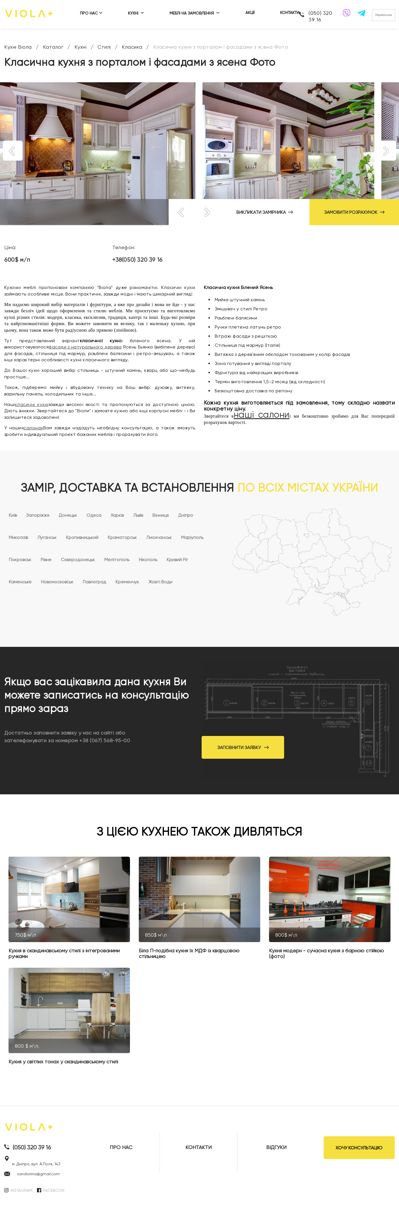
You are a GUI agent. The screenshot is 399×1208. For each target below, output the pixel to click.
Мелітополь (116, 559)
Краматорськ (122, 537)
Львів (138, 515)
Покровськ (20, 559)
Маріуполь (192, 537)
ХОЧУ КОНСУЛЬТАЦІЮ (359, 1147)
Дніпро (185, 515)
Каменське (20, 581)
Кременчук (127, 581)
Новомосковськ (57, 581)
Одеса (93, 515)
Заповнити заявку (243, 747)
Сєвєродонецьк (78, 559)
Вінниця (160, 515)
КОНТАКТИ (289, 12)
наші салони (262, 414)
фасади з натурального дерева (85, 347)
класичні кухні (31, 404)
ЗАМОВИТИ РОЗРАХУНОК (354, 212)
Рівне (46, 559)
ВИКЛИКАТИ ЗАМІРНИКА (264, 212)
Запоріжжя (37, 515)
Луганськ (47, 537)
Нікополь (148, 559)
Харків (117, 515)
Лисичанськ (159, 537)
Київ (13, 515)
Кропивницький (82, 537)
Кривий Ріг (177, 559)
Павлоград (94, 581)
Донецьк (68, 515)
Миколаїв (18, 537)
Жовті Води (160, 581)
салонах (33, 427)
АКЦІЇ (250, 12)
